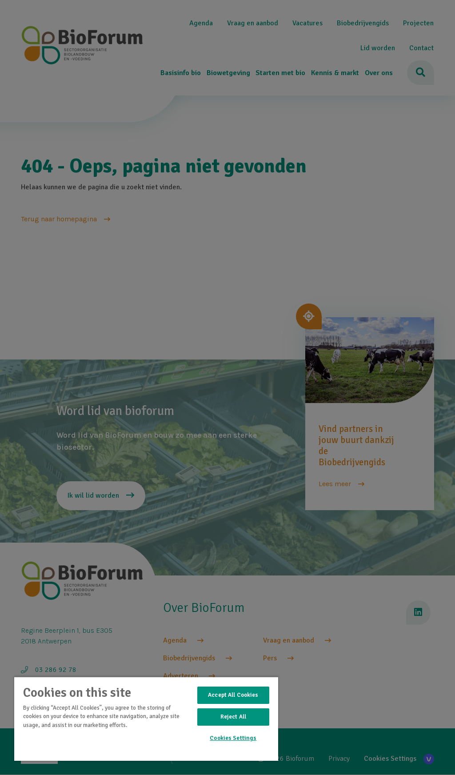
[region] (146, 718)
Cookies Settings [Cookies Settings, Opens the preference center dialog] (233, 738)
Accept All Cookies (233, 695)
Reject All (233, 716)
